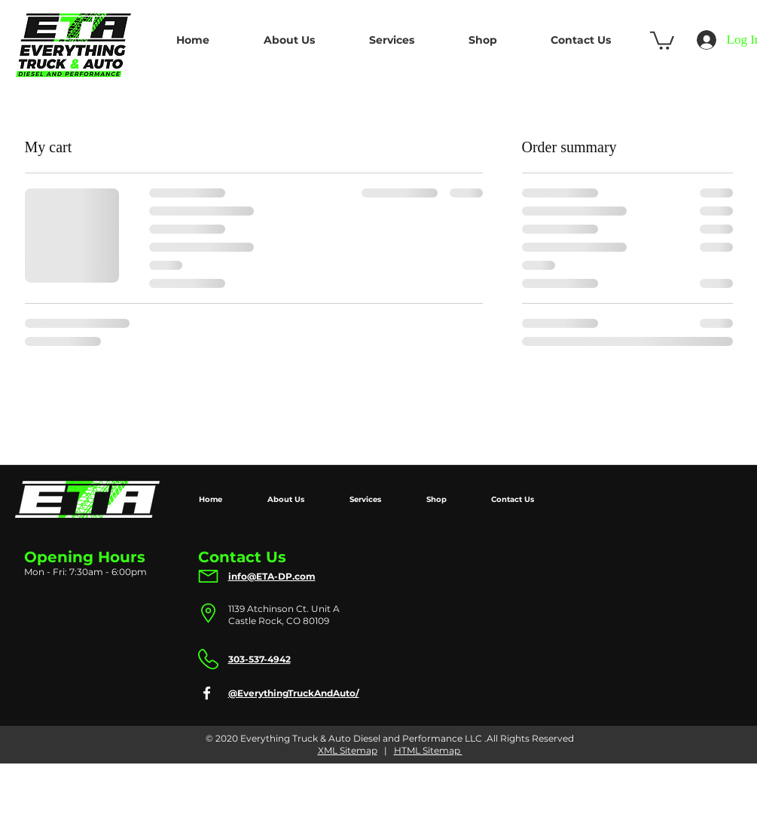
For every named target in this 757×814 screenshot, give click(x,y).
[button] (662, 39)
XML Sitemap (347, 750)
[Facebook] (206, 693)
